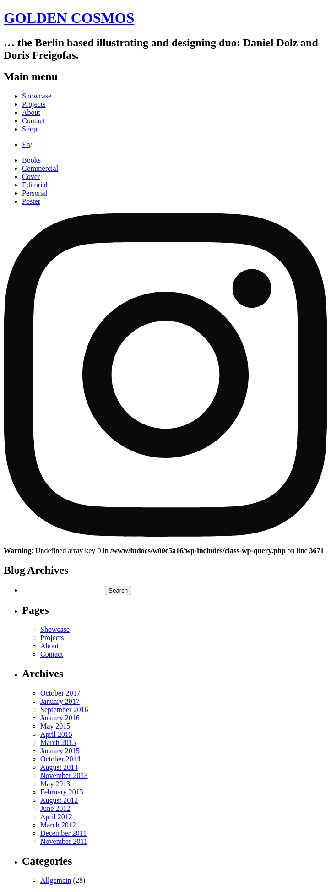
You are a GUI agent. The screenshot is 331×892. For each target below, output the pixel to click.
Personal (34, 193)
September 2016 (64, 709)
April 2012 (56, 817)
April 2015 (56, 734)
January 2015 (60, 751)
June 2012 (55, 808)
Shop (29, 129)
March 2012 (58, 825)
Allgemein (55, 880)
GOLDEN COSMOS (69, 18)
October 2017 (60, 693)
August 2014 (59, 767)
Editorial (35, 185)
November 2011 (63, 841)
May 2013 (55, 784)
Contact (33, 121)
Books (31, 160)
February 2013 (61, 792)
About (31, 112)
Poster (31, 201)
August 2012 (59, 800)
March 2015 (58, 742)
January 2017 (60, 701)
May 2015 (55, 726)
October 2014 (60, 759)
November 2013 (64, 775)
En (26, 144)
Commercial (40, 168)
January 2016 (60, 718)
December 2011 (63, 833)
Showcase (36, 96)
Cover (31, 176)
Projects (34, 104)
